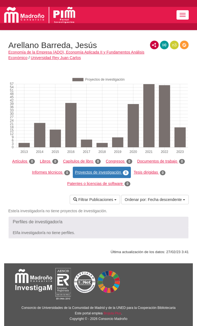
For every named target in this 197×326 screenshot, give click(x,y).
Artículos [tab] (23, 161)
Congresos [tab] (119, 161)
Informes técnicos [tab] (51, 172)
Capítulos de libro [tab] (82, 161)
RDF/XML (154, 45)
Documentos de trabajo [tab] (161, 161)
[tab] (98, 222)
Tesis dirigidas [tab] (150, 172)
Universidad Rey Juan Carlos (56, 57)
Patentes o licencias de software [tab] (98, 183)
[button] (98, 222)
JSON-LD (164, 45)
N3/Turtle (174, 45)
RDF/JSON (184, 45)
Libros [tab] (49, 161)
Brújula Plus (112, 313)
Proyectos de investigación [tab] (102, 172)
